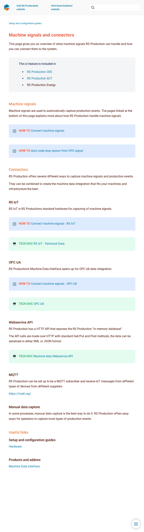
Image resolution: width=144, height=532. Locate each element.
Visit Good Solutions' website (62, 7)
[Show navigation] (136, 524)
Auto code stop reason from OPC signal (57, 150)
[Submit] (93, 7)
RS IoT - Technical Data (49, 243)
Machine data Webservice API (53, 356)
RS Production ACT (39, 78)
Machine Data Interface (24, 466)
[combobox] (115, 7)
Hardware (15, 446)
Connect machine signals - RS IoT (53, 223)
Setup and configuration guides (25, 23)
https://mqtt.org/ (20, 393)
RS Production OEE (39, 72)
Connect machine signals (47, 130)
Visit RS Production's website (27, 7)
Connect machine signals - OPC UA (54, 283)
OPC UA (39, 304)
